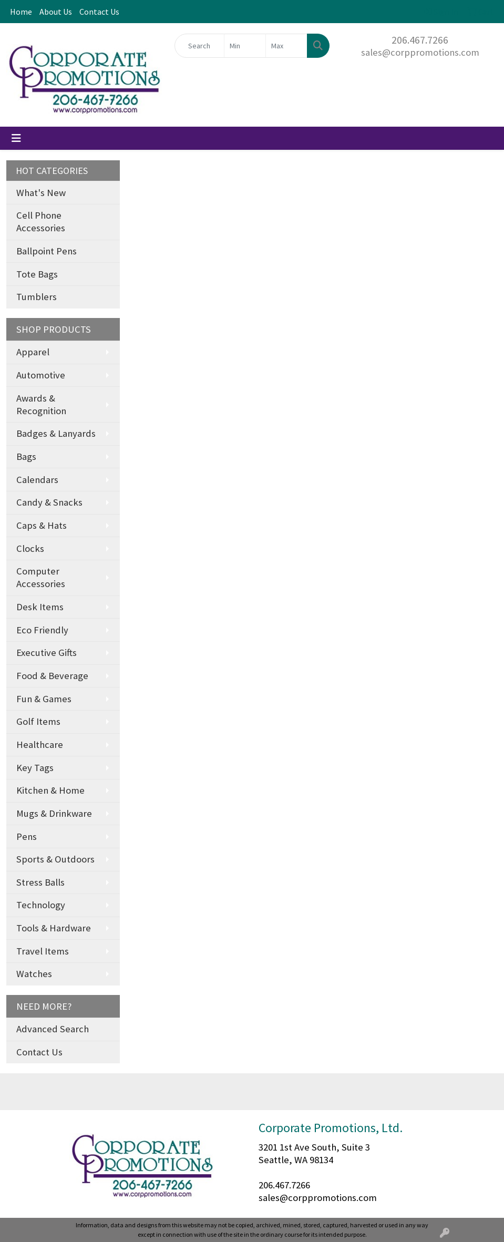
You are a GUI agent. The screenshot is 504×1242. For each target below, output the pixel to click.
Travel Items (42, 951)
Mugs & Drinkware (54, 813)
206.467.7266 (420, 39)
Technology (40, 905)
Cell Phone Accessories (40, 221)
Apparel (32, 352)
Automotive (40, 375)
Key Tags (35, 768)
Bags (26, 456)
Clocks (30, 548)
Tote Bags (37, 274)
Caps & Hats (41, 525)
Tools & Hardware (53, 928)
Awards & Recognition (41, 404)
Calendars (37, 480)
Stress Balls (40, 882)
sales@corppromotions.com (420, 52)
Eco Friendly (42, 630)
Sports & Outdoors (55, 859)
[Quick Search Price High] (286, 46)
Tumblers (36, 297)
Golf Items (38, 721)
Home (21, 11)
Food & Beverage (52, 676)
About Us (55, 11)
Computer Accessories (40, 577)
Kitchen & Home (50, 790)
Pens (26, 836)
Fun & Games (43, 699)
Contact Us (99, 11)
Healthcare (39, 744)
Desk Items (40, 607)
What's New (41, 193)
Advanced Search (52, 1029)
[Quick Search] (199, 46)
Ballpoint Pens (46, 251)
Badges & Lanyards (56, 433)
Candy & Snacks (49, 502)
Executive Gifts (46, 652)
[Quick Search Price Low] (245, 46)
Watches (34, 974)
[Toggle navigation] (16, 138)
